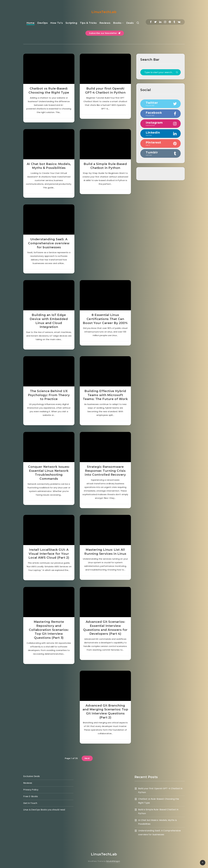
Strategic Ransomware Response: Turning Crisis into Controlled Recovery (105, 470)
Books (117, 22)
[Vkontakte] (179, 22)
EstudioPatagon (113, 861)
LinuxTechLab (103, 12)
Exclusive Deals (31, 776)
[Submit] (177, 72)
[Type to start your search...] (160, 72)
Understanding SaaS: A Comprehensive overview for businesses (48, 243)
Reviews (104, 22)
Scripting (71, 22)
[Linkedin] (160, 22)
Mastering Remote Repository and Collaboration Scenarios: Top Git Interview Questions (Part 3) (49, 630)
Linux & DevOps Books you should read (44, 809)
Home (31, 22)
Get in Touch (30, 803)
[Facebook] (150, 22)
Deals (130, 22)
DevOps (42, 22)
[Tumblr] (174, 22)
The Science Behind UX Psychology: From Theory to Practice (49, 395)
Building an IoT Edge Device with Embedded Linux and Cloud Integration (49, 321)
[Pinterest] (170, 22)
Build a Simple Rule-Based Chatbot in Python (105, 166)
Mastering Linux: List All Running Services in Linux (105, 552)
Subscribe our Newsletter (104, 33)
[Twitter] (155, 22)
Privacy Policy (30, 789)
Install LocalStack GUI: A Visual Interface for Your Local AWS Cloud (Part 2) (49, 553)
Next (87, 758)
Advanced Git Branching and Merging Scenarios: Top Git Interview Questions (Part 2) (105, 711)
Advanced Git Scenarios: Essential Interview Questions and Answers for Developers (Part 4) (105, 628)
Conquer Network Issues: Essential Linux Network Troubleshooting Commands (49, 473)
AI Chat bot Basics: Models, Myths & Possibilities (49, 166)
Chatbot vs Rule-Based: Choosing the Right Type (49, 90)
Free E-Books (30, 796)
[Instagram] (165, 22)
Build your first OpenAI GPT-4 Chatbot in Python (105, 90)
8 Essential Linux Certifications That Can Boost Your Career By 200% (105, 319)
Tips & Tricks (88, 22)
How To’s (56, 22)
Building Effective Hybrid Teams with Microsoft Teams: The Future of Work (105, 395)
